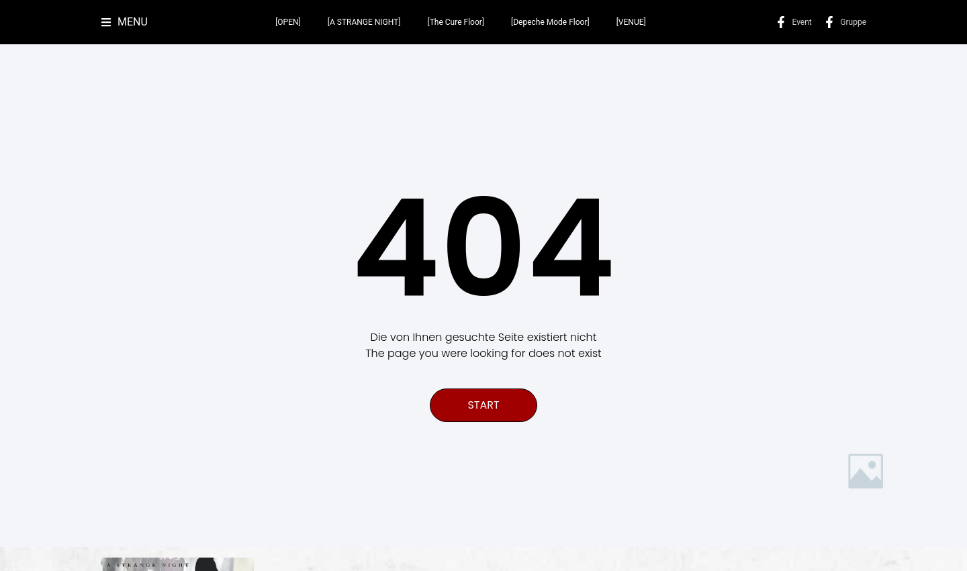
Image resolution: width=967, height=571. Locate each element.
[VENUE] (631, 22)
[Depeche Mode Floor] (550, 22)
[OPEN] (288, 22)
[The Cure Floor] (456, 22)
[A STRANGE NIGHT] (364, 22)
